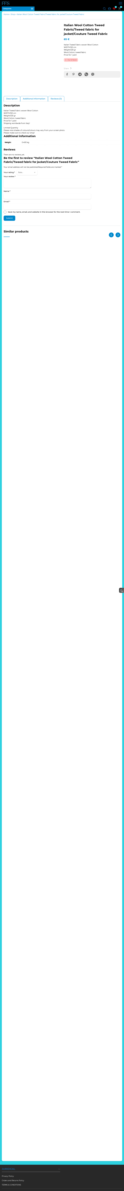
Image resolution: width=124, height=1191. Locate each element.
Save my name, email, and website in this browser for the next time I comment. (44, 214)
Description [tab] (12, 101)
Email (7, 203)
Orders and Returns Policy (13, 1174)
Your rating (9, 174)
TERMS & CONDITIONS (11, 1179)
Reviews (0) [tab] (56, 101)
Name (7, 193)
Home (6, 16)
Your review (10, 178)
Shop (13, 16)
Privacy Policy (8, 1170)
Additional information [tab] (34, 101)
